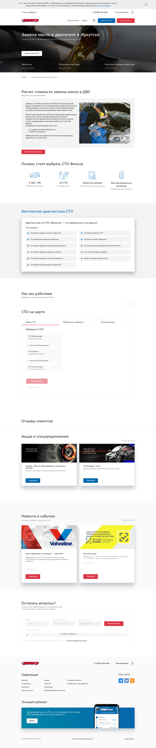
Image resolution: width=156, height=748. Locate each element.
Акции (84, 20)
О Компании (26, 684)
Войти (32, 721)
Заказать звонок (125, 20)
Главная (24, 77)
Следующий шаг (37, 381)
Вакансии (25, 687)
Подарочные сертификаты (77, 684)
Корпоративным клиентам (54, 690)
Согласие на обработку (69, 634)
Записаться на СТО (32, 53)
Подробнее (33, 480)
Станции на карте (74, 680)
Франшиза (48, 687)
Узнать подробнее (27, 68)
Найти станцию (106, 20)
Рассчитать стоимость (33, 152)
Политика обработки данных (77, 641)
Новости (47, 684)
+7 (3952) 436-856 (100, 12)
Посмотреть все (128, 440)
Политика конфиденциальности (82, 739)
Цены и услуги (73, 20)
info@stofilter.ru (129, 739)
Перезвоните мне (113, 623)
